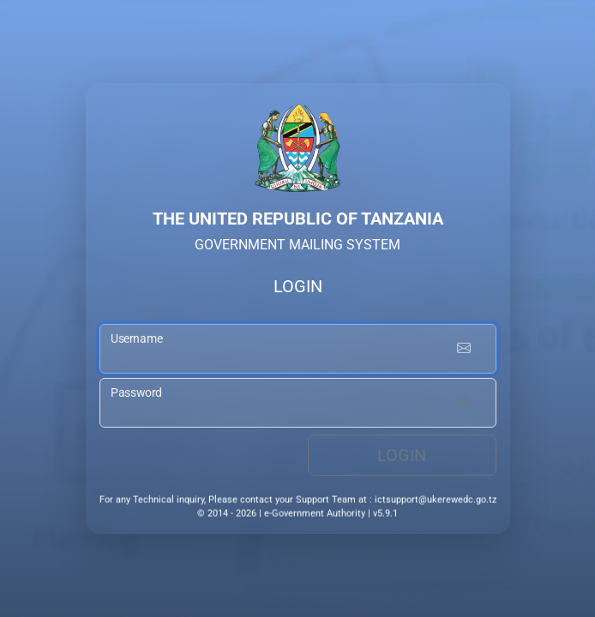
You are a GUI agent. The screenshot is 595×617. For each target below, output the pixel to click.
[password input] (297, 404)
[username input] (297, 352)
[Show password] (464, 404)
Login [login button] (401, 456)
